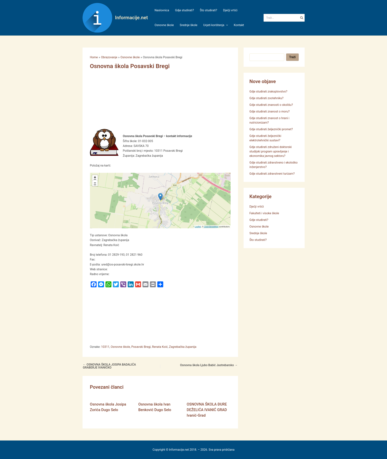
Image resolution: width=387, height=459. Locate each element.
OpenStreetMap (211, 227)
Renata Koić (160, 347)
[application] (226, 25)
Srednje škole (258, 233)
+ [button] (95, 178)
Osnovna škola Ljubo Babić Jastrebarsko (209, 365)
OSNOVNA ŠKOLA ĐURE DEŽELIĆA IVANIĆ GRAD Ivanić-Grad (207, 410)
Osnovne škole (120, 347)
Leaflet (198, 227)
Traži (292, 57)
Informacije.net (131, 17)
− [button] (95, 183)
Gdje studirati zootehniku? (266, 98)
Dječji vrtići (256, 206)
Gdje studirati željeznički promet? (271, 129)
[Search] (301, 17)
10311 (105, 347)
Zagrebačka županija (182, 347)
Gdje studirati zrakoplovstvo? (268, 91)
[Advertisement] (157, 101)
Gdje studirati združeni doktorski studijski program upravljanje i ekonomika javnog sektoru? (270, 151)
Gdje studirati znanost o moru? (269, 111)
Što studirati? (258, 240)
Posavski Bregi (141, 347)
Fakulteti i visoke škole (264, 213)
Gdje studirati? (258, 220)
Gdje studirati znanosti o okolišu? (271, 105)
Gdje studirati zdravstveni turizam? (272, 173)
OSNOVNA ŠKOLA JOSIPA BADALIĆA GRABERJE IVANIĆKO (109, 366)
